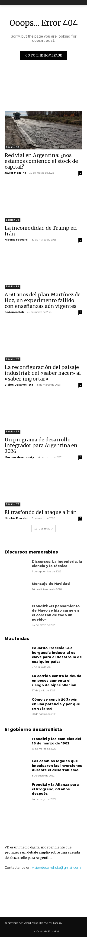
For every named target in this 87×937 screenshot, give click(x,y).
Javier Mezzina (15, 172)
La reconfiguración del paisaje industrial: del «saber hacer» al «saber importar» (43, 373)
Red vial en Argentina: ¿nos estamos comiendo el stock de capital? (41, 161)
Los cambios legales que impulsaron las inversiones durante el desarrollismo (57, 765)
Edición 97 (12, 359)
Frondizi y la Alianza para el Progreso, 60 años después (55, 789)
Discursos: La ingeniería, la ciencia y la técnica (57, 563)
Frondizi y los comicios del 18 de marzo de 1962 (56, 741)
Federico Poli (14, 312)
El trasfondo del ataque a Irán (41, 512)
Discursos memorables (31, 552)
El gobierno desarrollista (33, 729)
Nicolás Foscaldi (16, 239)
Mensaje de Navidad (51, 584)
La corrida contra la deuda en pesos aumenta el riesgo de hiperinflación (56, 680)
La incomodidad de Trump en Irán (41, 231)
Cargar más (43, 528)
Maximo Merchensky (19, 457)
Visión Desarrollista (19, 384)
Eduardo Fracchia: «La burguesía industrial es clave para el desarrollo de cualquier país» (57, 655)
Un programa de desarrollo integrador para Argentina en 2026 (41, 445)
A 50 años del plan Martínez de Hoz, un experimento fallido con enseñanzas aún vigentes (43, 300)
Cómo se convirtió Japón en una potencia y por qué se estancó (56, 704)
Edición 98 (12, 147)
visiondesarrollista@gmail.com (56, 868)
